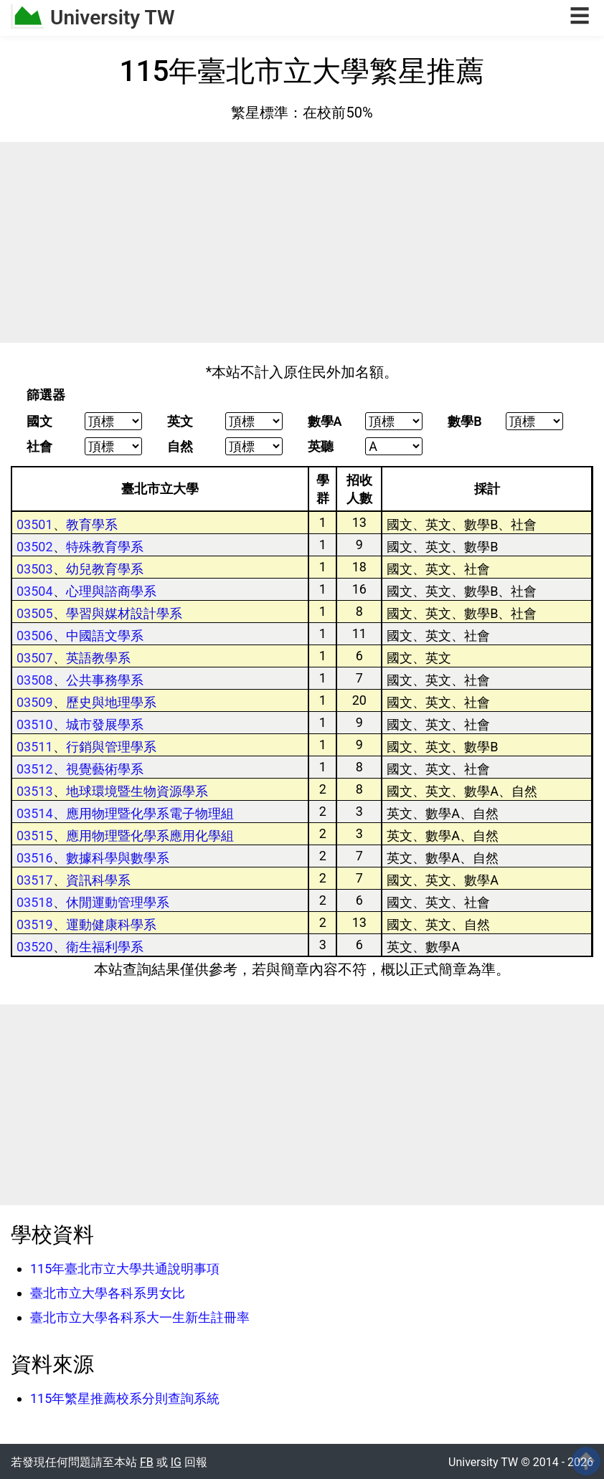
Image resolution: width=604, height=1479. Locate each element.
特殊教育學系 (104, 546)
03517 (34, 880)
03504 (34, 591)
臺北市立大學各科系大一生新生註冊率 (140, 1317)
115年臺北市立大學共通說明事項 (125, 1268)
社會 (39, 446)
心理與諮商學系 (111, 591)
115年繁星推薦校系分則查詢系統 (125, 1398)
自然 (180, 446)
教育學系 (92, 524)
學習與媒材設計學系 (124, 613)
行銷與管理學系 (111, 746)
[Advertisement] (302, 242)
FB (147, 1462)
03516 (34, 857)
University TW (112, 17)
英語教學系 (98, 657)
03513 (34, 791)
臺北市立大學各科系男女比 (107, 1292)
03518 (34, 902)
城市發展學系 (104, 724)
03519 (34, 924)
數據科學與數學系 (117, 857)
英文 (180, 421)
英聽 (321, 446)
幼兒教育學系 (104, 568)
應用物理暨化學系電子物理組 (150, 813)
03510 (34, 724)
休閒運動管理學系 (117, 902)
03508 (34, 680)
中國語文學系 (104, 635)
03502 (34, 546)
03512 (34, 768)
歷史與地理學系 (111, 702)
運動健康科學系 (111, 924)
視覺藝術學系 (104, 768)
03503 (34, 568)
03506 (34, 635)
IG (176, 1462)
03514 (34, 813)
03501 (34, 524)
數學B (464, 421)
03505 (34, 613)
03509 (34, 702)
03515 (34, 835)
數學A (325, 421)
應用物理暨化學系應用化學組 (150, 835)
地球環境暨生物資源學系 (137, 791)
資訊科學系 (98, 880)
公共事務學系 (104, 680)
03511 (34, 746)
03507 (34, 657)
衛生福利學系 (104, 946)
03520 (34, 946)
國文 (39, 421)
